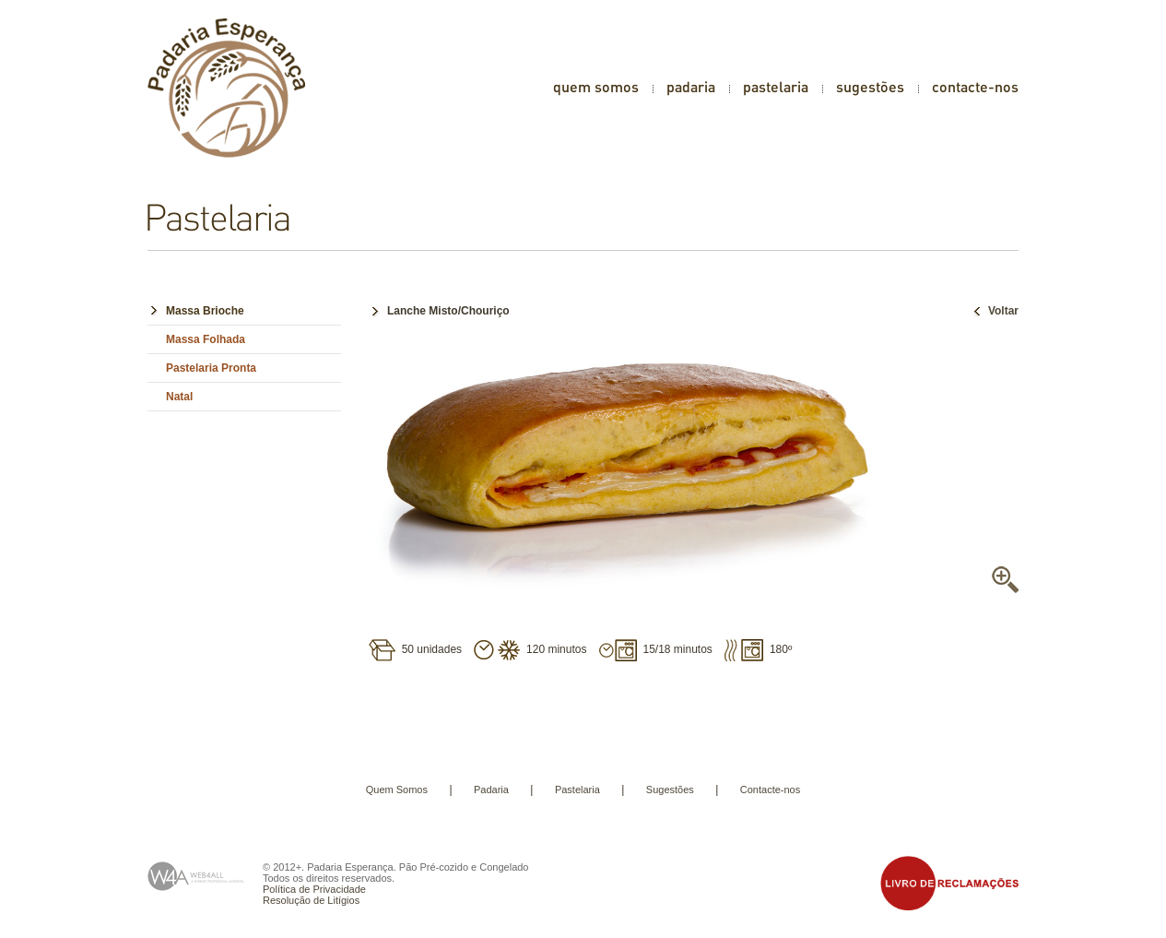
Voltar (994, 310)
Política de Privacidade (314, 889)
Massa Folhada (205, 339)
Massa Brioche (205, 310)
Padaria (491, 789)
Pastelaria (577, 789)
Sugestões (670, 789)
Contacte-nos (770, 789)
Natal (179, 396)
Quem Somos (397, 789)
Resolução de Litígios (311, 900)
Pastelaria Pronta (211, 368)
